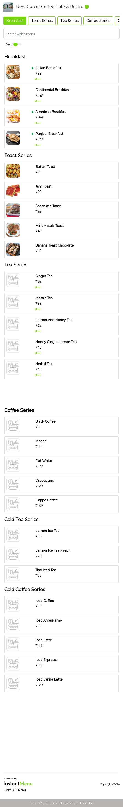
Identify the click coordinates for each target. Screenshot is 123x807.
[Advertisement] (61, 392)
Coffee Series (98, 21)
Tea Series (69, 21)
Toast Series (42, 21)
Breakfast (15, 21)
